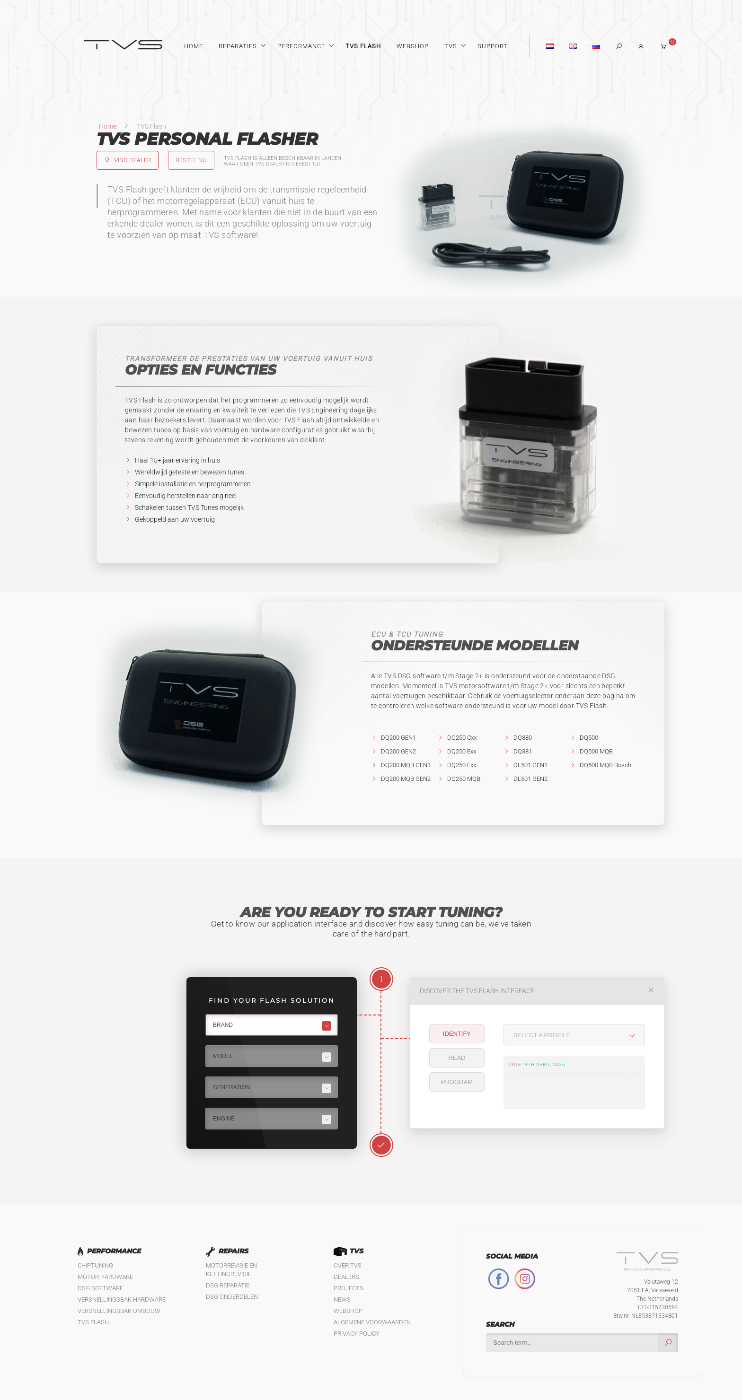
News (342, 1299)
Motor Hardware (105, 1276)
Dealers (346, 1276)
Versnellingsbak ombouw (119, 1310)
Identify (457, 1033)
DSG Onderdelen (232, 1296)
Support (492, 46)
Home (193, 46)
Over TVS (348, 1265)
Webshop (413, 46)
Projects (348, 1288)
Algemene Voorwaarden (372, 1322)
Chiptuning (95, 1265)
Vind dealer (127, 160)
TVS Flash (363, 46)
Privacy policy (357, 1333)
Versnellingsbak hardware (122, 1299)
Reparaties (238, 46)
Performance (301, 46)
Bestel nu (191, 160)
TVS (450, 46)
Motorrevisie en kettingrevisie (231, 1270)
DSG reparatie (227, 1285)
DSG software (100, 1288)
